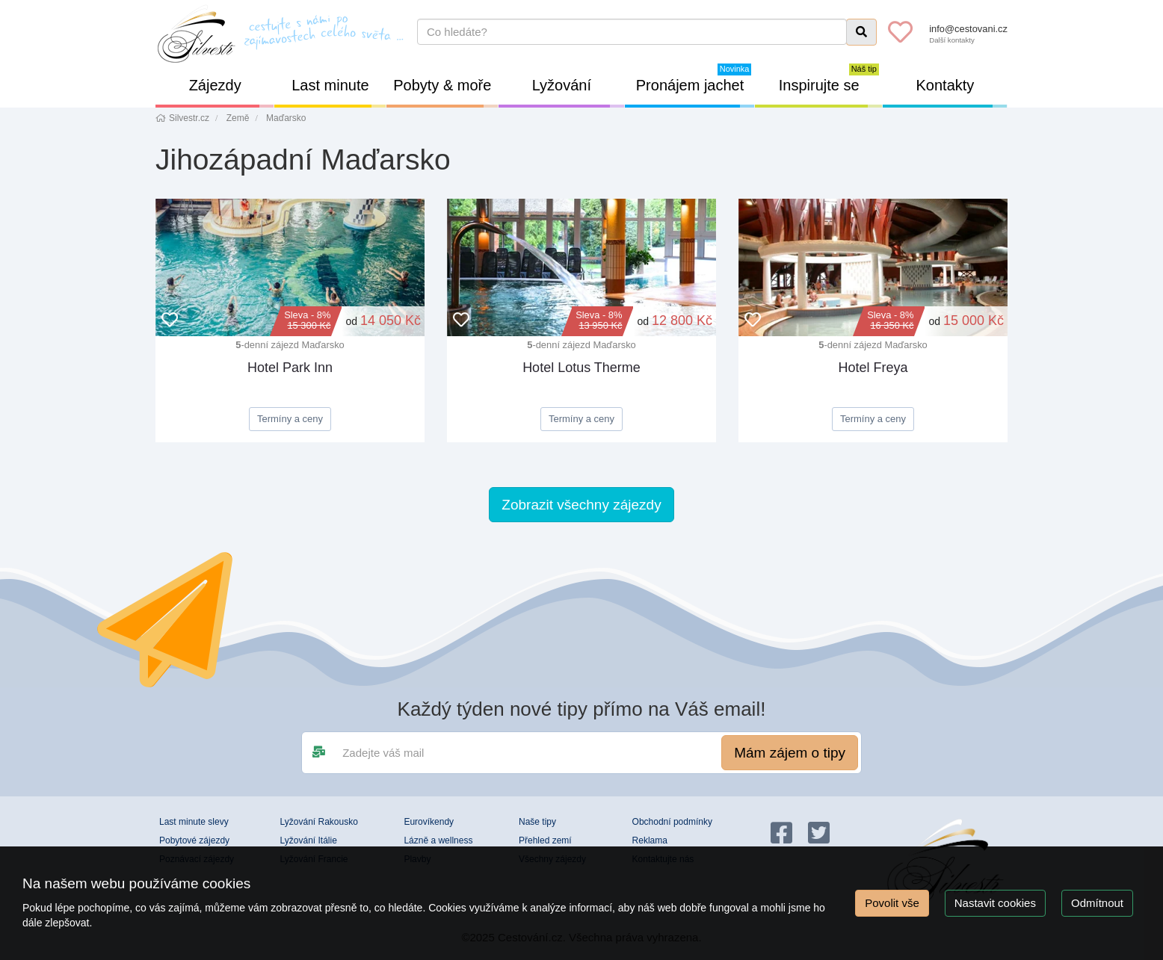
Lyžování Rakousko (319, 822)
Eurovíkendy (429, 822)
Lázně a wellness (438, 840)
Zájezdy (232, 92)
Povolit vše (892, 902)
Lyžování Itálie (308, 840)
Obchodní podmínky (672, 822)
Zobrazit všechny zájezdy (581, 504)
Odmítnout (1097, 902)
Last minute (338, 92)
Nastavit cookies (995, 902)
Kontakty (962, 92)
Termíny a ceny (290, 418)
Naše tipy (537, 822)
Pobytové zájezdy (194, 840)
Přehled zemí (545, 840)
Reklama (649, 840)
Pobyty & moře (446, 92)
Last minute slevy (194, 822)
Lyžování (578, 92)
